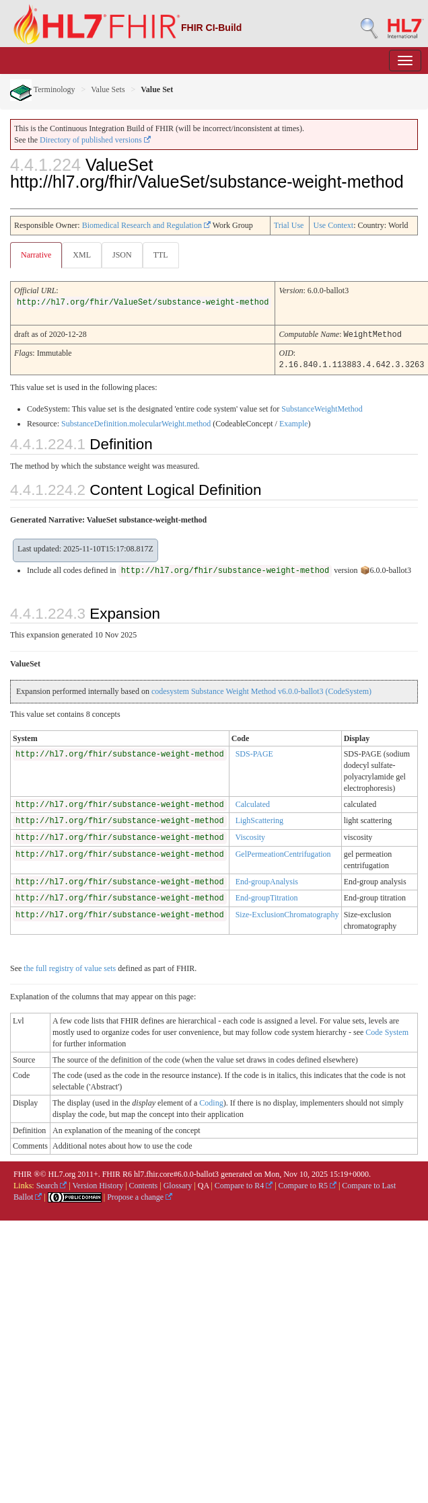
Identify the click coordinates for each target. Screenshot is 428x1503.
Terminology (42, 89)
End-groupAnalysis (267, 880)
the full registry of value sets (70, 967)
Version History (98, 1184)
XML (82, 255)
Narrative (36, 255)
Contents (143, 1184)
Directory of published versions (95, 140)
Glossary (178, 1184)
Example (293, 422)
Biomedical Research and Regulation (146, 225)
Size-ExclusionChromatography (287, 913)
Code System (386, 1031)
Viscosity (250, 836)
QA (203, 1184)
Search (51, 1184)
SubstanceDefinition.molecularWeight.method (136, 422)
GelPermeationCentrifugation (283, 852)
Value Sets (107, 89)
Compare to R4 (244, 1184)
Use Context (333, 225)
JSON (122, 255)
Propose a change (139, 1195)
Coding (211, 1101)
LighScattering (259, 819)
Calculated (253, 803)
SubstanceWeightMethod (321, 407)
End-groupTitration (267, 896)
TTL (160, 255)
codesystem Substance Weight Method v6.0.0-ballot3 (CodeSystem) (261, 690)
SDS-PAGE (254, 752)
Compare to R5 (307, 1184)
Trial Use (289, 225)
